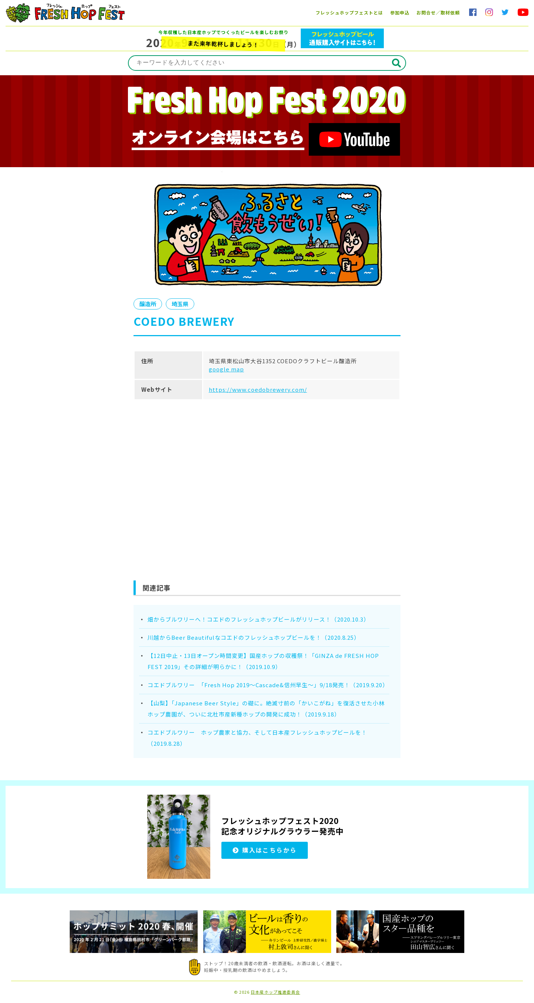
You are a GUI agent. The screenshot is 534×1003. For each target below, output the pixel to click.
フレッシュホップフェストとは (349, 12)
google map (226, 369)
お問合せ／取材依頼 (438, 12)
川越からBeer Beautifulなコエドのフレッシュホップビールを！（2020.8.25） (254, 637)
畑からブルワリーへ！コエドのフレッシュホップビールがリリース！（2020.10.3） (258, 619)
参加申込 (399, 12)
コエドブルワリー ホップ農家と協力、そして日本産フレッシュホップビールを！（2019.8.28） (257, 737)
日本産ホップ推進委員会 (275, 992)
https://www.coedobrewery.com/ (258, 389)
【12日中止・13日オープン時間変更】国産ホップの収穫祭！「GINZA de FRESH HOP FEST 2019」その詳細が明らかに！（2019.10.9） (263, 661)
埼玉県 (181, 304)
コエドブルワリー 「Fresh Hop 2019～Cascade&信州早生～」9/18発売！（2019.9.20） (268, 685)
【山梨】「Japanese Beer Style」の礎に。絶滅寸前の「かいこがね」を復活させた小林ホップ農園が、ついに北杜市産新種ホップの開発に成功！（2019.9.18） (266, 708)
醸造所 (148, 304)
